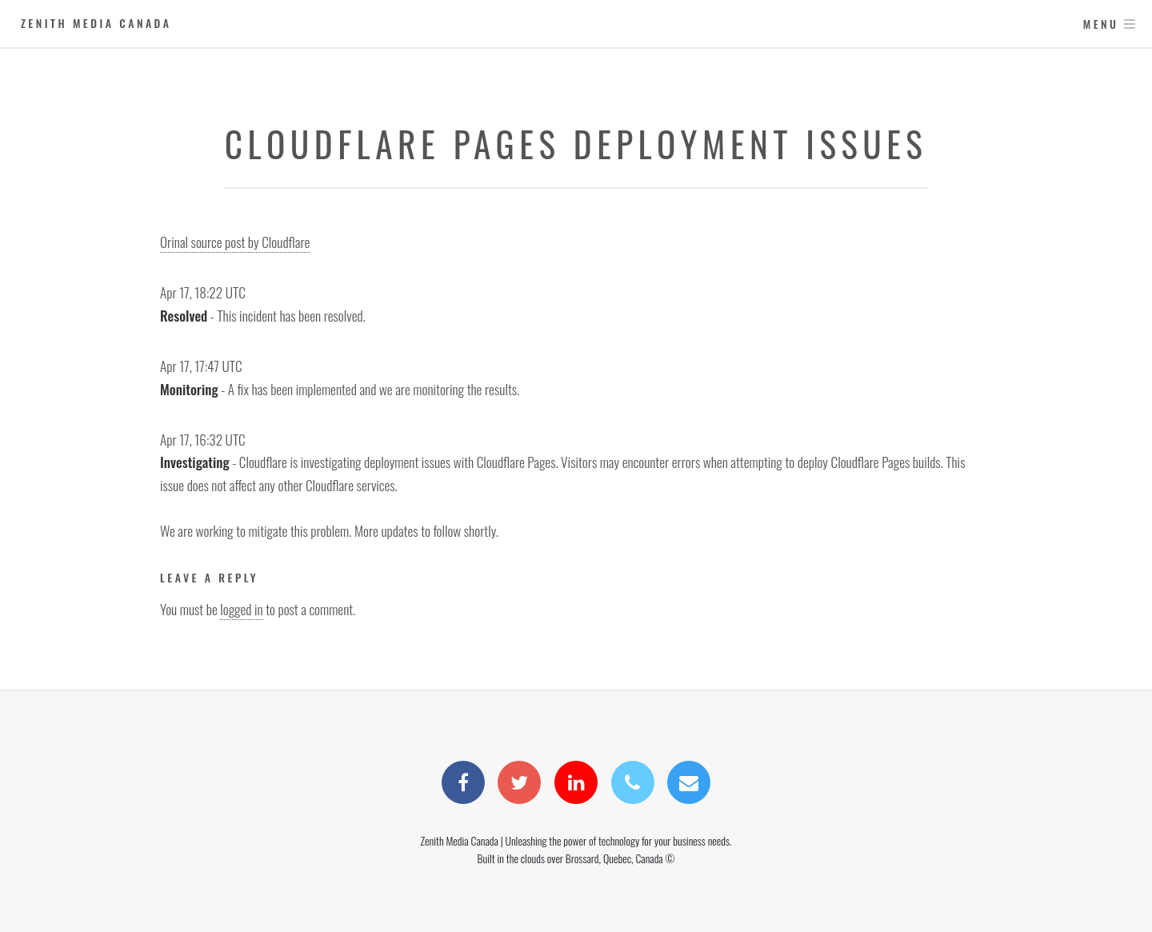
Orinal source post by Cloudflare (235, 241)
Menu (1101, 23)
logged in (241, 608)
